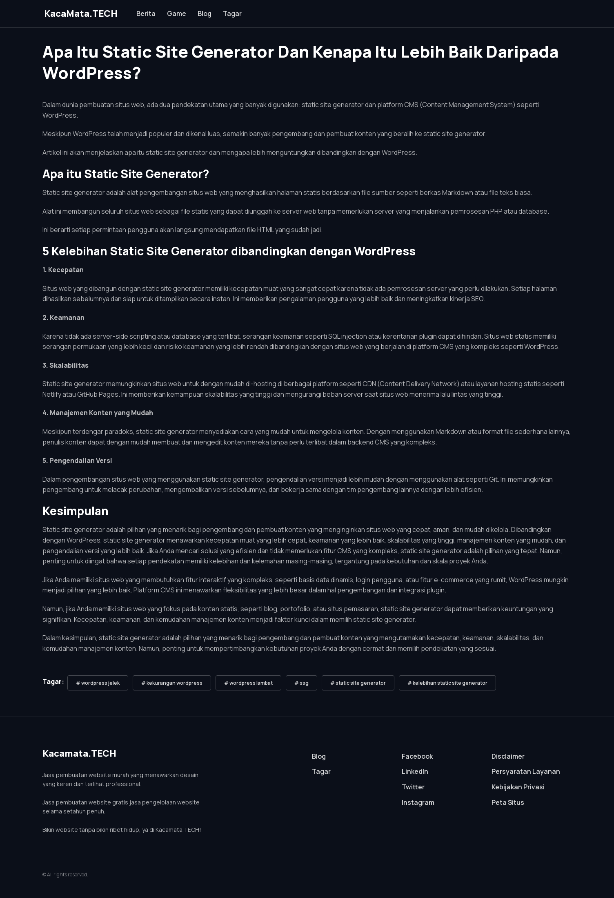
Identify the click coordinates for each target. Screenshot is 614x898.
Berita (146, 13)
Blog (204, 13)
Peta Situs (508, 802)
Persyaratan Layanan (526, 771)
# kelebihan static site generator (447, 682)
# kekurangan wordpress (171, 682)
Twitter (413, 786)
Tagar (232, 13)
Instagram (418, 802)
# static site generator (358, 682)
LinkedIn (415, 771)
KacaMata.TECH (81, 13)
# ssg (301, 682)
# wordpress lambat (248, 682)
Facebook (417, 756)
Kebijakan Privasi (518, 786)
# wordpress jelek (98, 682)
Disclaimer (508, 756)
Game (176, 13)
